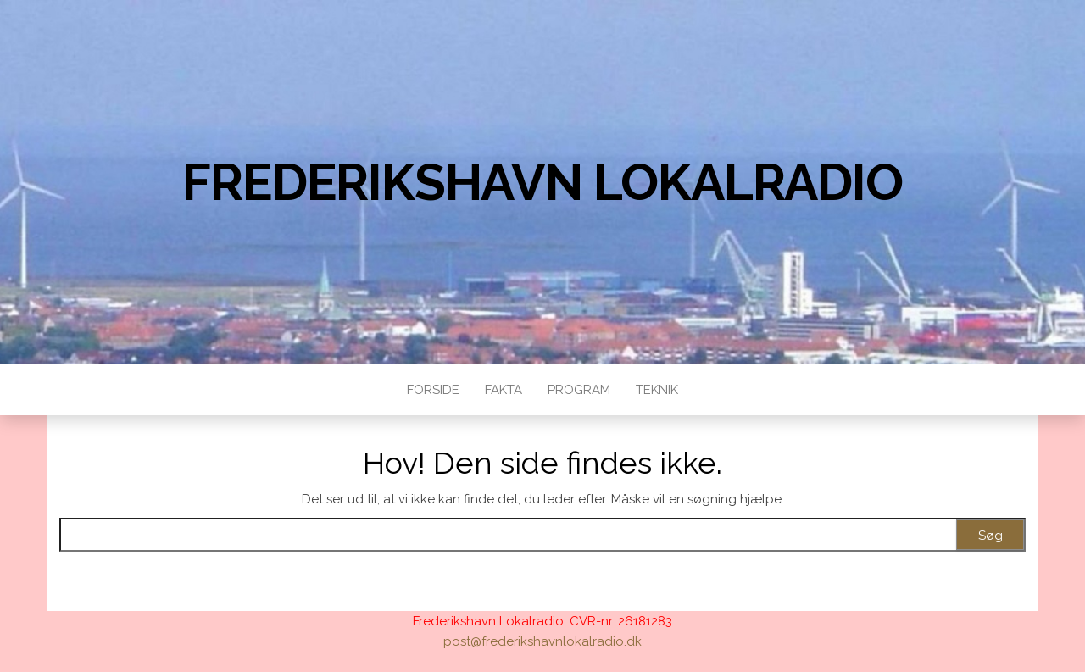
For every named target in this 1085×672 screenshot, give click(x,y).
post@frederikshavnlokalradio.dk (542, 641)
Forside (433, 389)
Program (579, 389)
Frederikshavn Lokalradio (542, 182)
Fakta (503, 389)
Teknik (657, 389)
